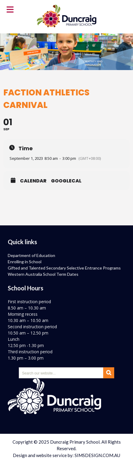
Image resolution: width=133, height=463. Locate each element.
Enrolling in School (24, 261)
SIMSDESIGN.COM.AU (97, 455)
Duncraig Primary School (75, 442)
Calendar (33, 181)
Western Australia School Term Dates (43, 274)
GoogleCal (66, 181)
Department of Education (31, 255)
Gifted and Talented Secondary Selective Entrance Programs (64, 267)
